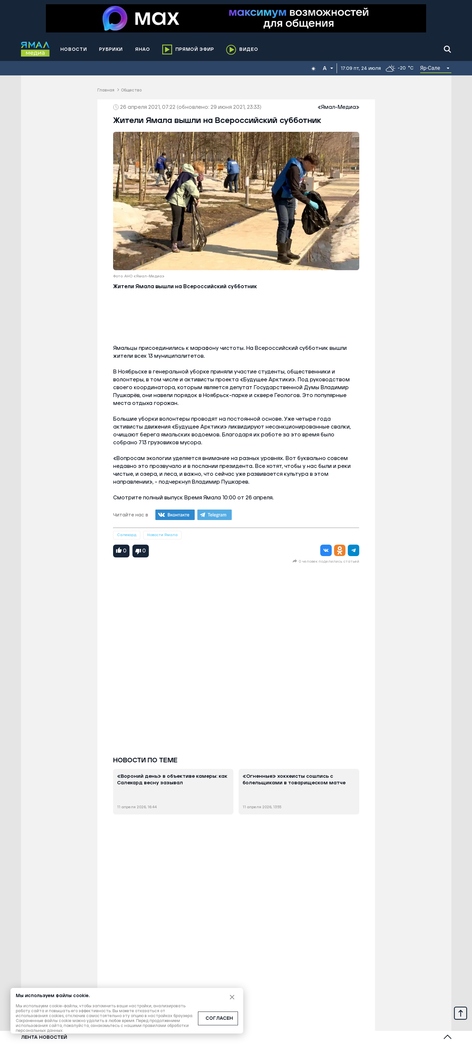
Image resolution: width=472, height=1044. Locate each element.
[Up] (460, 1012)
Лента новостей (44, 1037)
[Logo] (35, 49)
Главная (105, 90)
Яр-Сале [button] (430, 68)
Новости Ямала (162, 535)
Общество (131, 90)
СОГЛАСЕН (219, 1018)
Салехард (126, 535)
